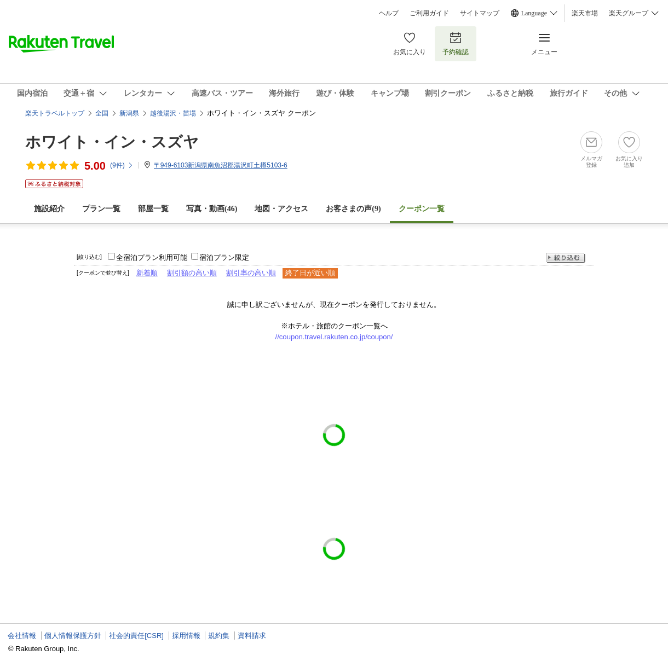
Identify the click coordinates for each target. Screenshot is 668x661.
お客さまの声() (353, 209)
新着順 (147, 273)
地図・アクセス (281, 209)
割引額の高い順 (192, 273)
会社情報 (22, 635)
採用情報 (186, 635)
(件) (122, 165)
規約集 (218, 635)
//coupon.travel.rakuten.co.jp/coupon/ (334, 337)
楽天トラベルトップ (54, 113)
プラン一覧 (101, 209)
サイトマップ (479, 13)
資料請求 (252, 635)
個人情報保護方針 (72, 635)
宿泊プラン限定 (224, 257)
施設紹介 (49, 209)
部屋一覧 (153, 209)
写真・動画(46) (211, 209)
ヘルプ (389, 13)
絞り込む (565, 258)
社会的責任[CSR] (136, 635)
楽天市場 (585, 13)
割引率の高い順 (251, 273)
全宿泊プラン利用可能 (151, 257)
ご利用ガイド (429, 13)
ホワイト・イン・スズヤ (112, 142)
